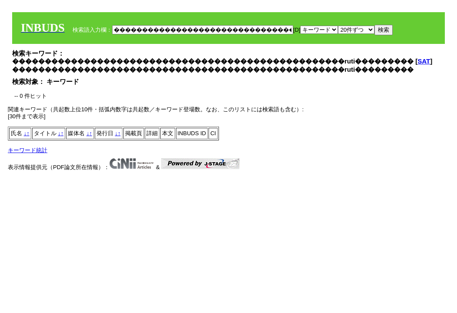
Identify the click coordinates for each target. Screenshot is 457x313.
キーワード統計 (27, 150)
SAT (423, 61)
